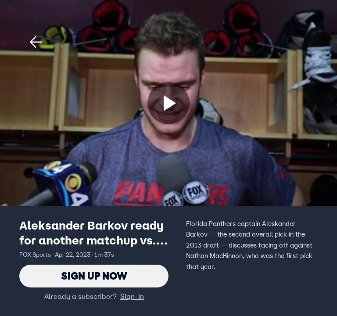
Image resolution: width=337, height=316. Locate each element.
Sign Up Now (94, 276)
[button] (36, 42)
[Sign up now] (168, 103)
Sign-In (132, 296)
